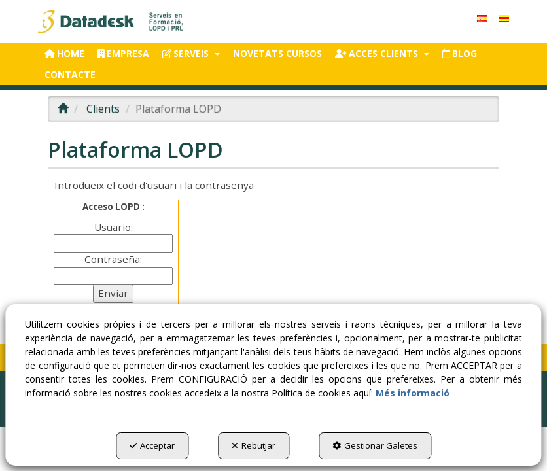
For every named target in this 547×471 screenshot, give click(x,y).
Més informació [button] (413, 393)
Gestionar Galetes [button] (374, 445)
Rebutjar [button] (253, 445)
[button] (111, 21)
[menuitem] (493, 17)
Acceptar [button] (152, 445)
